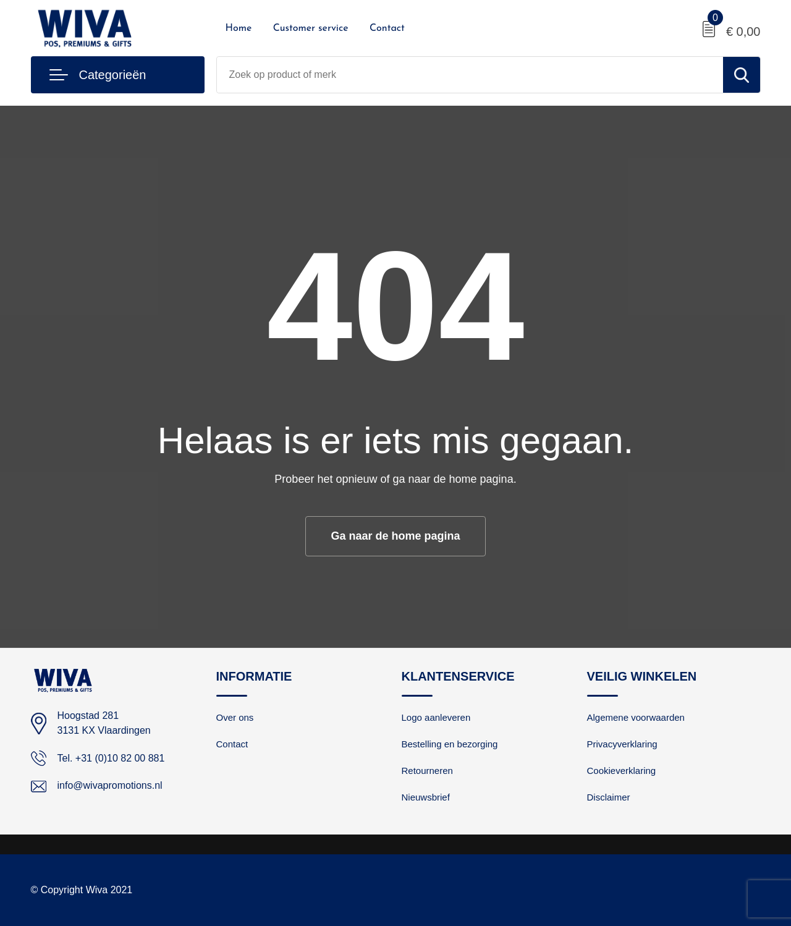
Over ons (235, 717)
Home (239, 28)
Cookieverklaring (621, 770)
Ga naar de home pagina (395, 536)
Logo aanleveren (436, 717)
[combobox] (470, 75)
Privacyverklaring (622, 744)
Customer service (311, 28)
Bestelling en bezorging (450, 744)
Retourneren (427, 770)
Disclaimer (608, 797)
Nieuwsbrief (426, 797)
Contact (387, 28)
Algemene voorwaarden (636, 717)
